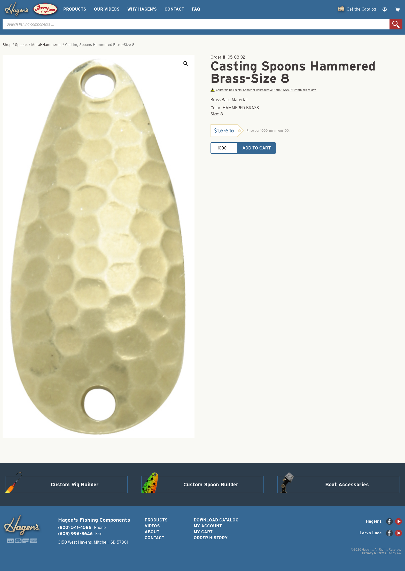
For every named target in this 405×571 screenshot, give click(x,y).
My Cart (203, 531)
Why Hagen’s (142, 9)
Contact (174, 9)
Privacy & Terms (374, 553)
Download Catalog (216, 520)
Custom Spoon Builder (210, 484)
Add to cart (257, 148)
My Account (208, 526)
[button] (185, 63)
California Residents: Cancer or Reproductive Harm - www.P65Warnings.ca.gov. (263, 90)
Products (74, 9)
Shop (7, 44)
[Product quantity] (224, 148)
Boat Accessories (347, 484)
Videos (152, 526)
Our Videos (107, 9)
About (152, 531)
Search (396, 24)
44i (399, 553)
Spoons (21, 44)
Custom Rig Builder (75, 484)
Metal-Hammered (46, 44)
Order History (211, 537)
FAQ (196, 9)
